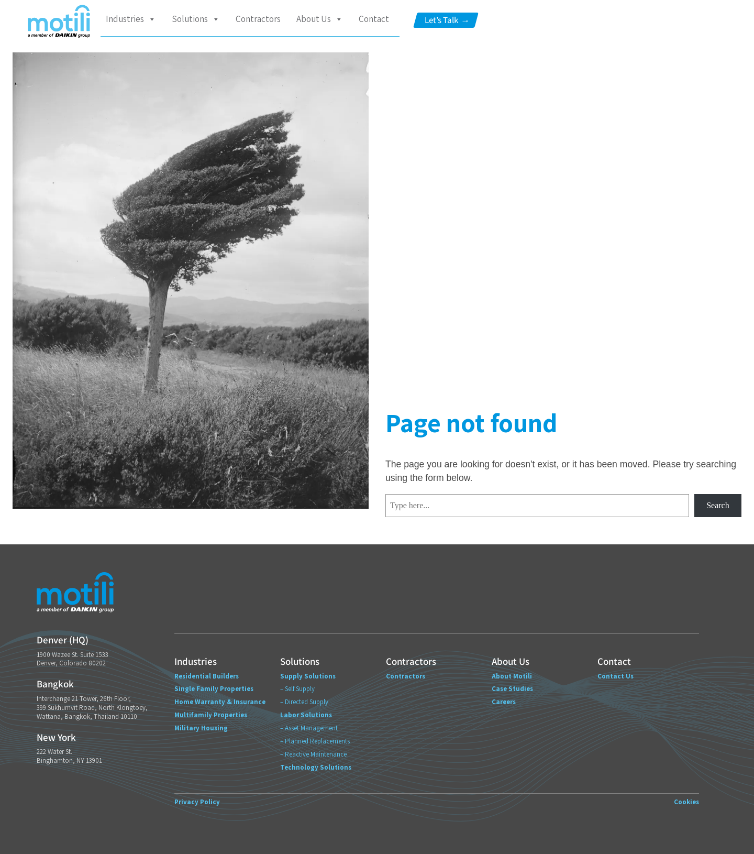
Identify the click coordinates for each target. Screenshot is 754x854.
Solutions (196, 19)
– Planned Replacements (315, 741)
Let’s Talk (447, 20)
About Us (319, 19)
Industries (131, 19)
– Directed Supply (304, 701)
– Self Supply (297, 688)
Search (717, 505)
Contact (374, 19)
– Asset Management (309, 728)
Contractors (258, 19)
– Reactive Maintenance (313, 754)
